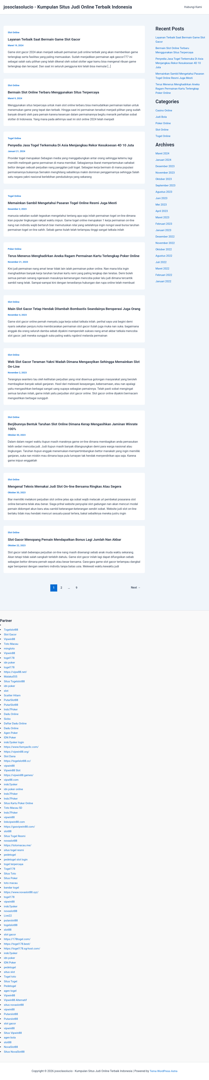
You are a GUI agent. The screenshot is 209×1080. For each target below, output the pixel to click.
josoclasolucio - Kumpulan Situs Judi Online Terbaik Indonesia (68, 7)
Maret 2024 (163, 153)
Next (135, 595)
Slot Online (14, 32)
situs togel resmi (14, 850)
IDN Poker (10, 737)
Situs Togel (11, 981)
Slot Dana (10, 756)
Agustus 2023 (164, 191)
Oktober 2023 (164, 179)
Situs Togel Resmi (15, 836)
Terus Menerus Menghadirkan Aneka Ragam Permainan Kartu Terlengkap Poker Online (179, 88)
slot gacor (10, 934)
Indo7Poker (11, 709)
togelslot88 (11, 925)
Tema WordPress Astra (163, 1071)
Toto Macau (11, 644)
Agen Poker (11, 733)
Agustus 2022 (164, 255)
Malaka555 (11, 676)
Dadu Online (11, 714)
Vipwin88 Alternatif (16, 1000)
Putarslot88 (11, 1014)
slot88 (8, 831)
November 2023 (166, 172)
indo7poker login (14, 742)
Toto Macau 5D (13, 807)
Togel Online (15, 137)
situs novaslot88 (14, 1004)
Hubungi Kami (194, 7)
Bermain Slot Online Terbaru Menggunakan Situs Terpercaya (55, 92)
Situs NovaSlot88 (15, 1051)
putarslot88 (11, 920)
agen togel (10, 990)
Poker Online (15, 248)
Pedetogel (10, 986)
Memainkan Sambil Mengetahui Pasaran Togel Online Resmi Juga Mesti (65, 202)
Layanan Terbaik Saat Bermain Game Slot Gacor (46, 39)
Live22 (8, 915)
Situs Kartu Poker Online (19, 803)
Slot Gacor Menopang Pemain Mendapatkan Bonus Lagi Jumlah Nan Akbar (67, 547)
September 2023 (166, 185)
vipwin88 (9, 765)
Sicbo (7, 718)
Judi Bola (161, 116)
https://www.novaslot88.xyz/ (22, 892)
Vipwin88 (10, 639)
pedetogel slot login (16, 859)
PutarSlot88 (11, 700)
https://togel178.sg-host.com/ (23, 948)
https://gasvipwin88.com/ (20, 826)
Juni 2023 (162, 198)
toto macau (11, 883)
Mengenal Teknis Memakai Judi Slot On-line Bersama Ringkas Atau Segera (67, 494)
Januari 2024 (164, 159)
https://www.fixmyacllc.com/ (22, 747)
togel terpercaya (14, 864)
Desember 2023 (166, 166)
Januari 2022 (164, 281)
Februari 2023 (164, 223)
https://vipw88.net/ (16, 672)
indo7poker (11, 784)
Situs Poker (11, 878)
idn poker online (14, 789)
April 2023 (162, 211)
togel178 (9, 658)
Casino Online (164, 110)
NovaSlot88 (11, 1047)
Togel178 (10, 868)
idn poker (10, 662)
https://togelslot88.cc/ (18, 761)
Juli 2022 (161, 262)
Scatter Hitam (12, 695)
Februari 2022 (164, 275)
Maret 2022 (163, 268)
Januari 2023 (164, 230)
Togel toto (10, 976)
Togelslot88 (11, 629)
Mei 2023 (161, 204)
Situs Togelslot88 (15, 681)
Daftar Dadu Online (16, 723)
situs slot (9, 972)
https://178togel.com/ (18, 939)
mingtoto (9, 648)
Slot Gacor (10, 634)
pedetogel (10, 854)
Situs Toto (10, 873)
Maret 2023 (163, 217)
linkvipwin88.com (15, 822)
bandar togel (12, 887)
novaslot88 (11, 840)
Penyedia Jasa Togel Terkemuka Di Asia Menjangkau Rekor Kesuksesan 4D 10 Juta (74, 145)
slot (6, 690)
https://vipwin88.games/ (19, 775)
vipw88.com (11, 779)
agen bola (10, 1037)
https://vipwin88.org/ (17, 751)
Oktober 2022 (164, 249)
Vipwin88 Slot (12, 770)
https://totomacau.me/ (18, 845)
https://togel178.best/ (18, 944)
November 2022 (166, 243)
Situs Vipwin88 (13, 1033)
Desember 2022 (166, 236)
